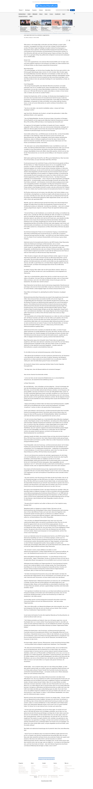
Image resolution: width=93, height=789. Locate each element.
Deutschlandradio (36, 1)
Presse (66, 767)
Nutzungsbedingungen (53, 775)
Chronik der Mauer (54, 776)
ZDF (41, 776)
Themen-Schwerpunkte (23, 772)
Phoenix (45, 776)
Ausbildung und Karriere (69, 768)
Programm (21, 765)
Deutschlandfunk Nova (55, 1)
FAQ (54, 765)
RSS (54, 771)
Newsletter (56, 767)
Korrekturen (67, 771)
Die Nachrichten (22, 768)
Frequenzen (33, 772)
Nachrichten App (34, 771)
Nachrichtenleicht (22, 770)
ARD (38, 776)
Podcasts (33, 768)
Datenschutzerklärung (42, 775)
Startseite (20, 14)
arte (49, 776)
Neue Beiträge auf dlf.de (23, 771)
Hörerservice (45, 765)
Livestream (33, 765)
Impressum (61, 775)
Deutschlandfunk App (35, 770)
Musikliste (56, 770)
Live (72, 10)
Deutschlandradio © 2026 (46, 780)
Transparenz (67, 770)
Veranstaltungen (57, 768)
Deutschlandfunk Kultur (45, 1)
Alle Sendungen (26, 14)
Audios (32, 767)
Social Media (45, 767)
